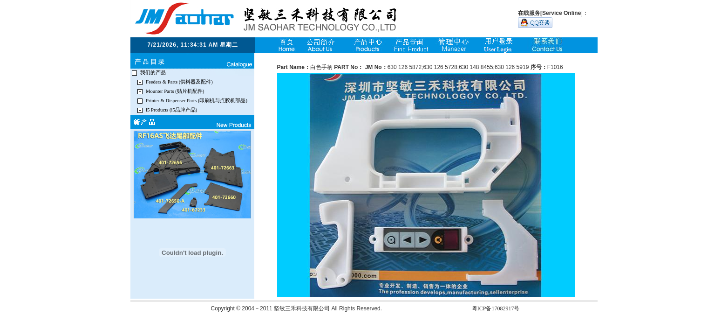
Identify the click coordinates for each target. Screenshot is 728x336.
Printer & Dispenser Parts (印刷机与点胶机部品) (196, 100)
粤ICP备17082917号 (496, 308)
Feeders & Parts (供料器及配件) (179, 81)
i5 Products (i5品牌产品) (171, 109)
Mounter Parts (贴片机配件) (175, 91)
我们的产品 (153, 72)
